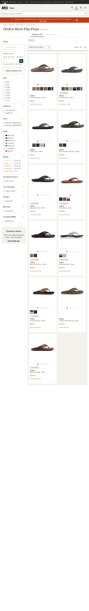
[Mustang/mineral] (67, 88)
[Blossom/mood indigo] (43, 145)
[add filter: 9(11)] (4, 85)
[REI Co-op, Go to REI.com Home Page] (5, 8)
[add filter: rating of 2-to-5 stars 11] (12, 168)
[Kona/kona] (45, 88)
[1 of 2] (70, 195)
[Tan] (31, 312)
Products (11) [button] (37, 34)
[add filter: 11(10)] (4, 90)
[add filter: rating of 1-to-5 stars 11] (12, 171)
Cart (81, 7)
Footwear (11, 24)
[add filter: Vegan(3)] (6, 113)
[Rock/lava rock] (31, 145)
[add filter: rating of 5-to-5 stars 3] (12, 161)
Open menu (85, 7)
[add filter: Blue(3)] (6, 138)
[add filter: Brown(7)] (7, 141)
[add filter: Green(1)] (7, 146)
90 (85, 47)
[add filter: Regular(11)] (6, 221)
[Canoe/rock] (53, 88)
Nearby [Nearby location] (19, 57)
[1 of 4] (38, 84)
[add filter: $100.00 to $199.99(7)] (11, 125)
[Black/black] (49, 88)
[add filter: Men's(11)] (6, 201)
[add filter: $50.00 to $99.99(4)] (10, 123)
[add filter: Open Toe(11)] (7, 191)
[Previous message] (12, 20)
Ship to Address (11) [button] (12, 71)
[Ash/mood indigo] (68, 199)
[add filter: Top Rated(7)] (7, 110)
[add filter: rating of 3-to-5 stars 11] (12, 166)
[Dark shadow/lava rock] (74, 88)
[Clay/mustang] (70, 88)
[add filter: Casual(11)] (6, 211)
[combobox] (44, 13)
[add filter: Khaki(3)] (7, 148)
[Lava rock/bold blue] (35, 145)
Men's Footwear (20, 24)
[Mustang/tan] (60, 145)
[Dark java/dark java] (35, 255)
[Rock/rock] (63, 88)
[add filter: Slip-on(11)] (6, 181)
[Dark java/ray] (34, 88)
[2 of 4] (41, 84)
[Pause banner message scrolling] (76, 20)
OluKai (5, 24)
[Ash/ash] (64, 255)
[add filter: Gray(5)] (6, 143)
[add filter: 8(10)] (4, 82)
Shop (12, 8)
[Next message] (74, 20)
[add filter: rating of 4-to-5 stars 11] (12, 163)
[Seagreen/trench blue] (60, 255)
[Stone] (82, 88)
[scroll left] (31, 89)
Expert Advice (51, 34)
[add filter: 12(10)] (4, 92)
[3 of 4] (44, 84)
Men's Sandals (31, 24)
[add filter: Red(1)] (6, 151)
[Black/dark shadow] (41, 88)
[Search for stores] (21, 61)
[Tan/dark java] (38, 88)
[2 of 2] (73, 195)
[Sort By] (39, 47)
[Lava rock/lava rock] (60, 199)
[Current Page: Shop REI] (5, 2)
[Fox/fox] (64, 199)
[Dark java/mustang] (64, 145)
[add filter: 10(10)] (4, 87)
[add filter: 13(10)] (4, 95)
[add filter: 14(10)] (4, 98)
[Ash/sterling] (39, 145)
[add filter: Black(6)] (7, 135)
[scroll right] (54, 89)
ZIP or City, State (8, 57)
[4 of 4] (48, 84)
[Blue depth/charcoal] (78, 88)
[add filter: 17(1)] (4, 100)
